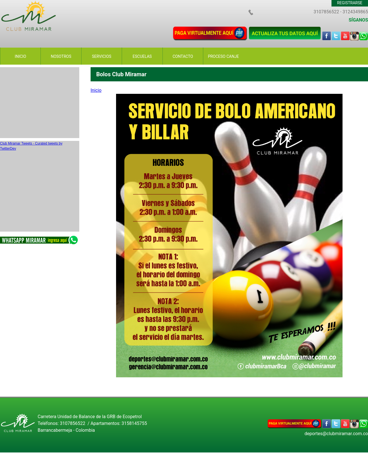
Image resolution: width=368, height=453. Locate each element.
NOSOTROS (61, 56)
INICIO (20, 56)
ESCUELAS (142, 56)
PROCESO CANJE (223, 56)
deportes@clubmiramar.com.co (336, 433)
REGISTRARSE (349, 3)
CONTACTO (183, 56)
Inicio (96, 90)
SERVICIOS (101, 56)
